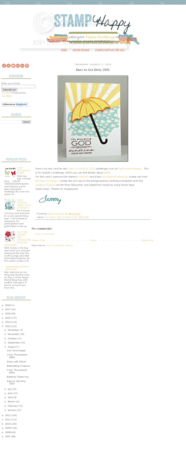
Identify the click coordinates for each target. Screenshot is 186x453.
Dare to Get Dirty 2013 (81, 168)
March (11, 401)
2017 (8, 309)
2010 (8, 423)
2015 (8, 317)
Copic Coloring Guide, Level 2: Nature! (23, 203)
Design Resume (81, 50)
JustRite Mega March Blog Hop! (17, 268)
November (14, 334)
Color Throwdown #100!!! (24, 170)
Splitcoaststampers (130, 168)
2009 (8, 428)
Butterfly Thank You (18, 376)
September (14, 342)
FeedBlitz (7, 95)
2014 (8, 322)
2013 (8, 326)
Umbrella (83, 176)
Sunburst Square (45, 184)
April (11, 397)
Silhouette (84, 217)
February (13, 405)
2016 (8, 313)
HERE (107, 172)
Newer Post (38, 240)
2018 (8, 305)
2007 (8, 436)
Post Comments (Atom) (60, 245)
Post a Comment (44, 234)
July (10, 389)
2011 (8, 419)
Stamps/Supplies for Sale (110, 50)
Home (64, 50)
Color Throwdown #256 (17, 356)
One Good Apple (16, 350)
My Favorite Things (46, 180)
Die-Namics (51, 217)
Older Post (148, 240)
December (14, 330)
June (10, 393)
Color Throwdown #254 (17, 371)
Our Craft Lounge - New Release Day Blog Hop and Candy (17, 238)
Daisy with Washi (16, 361)
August (12, 346)
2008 (8, 432)
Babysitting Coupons (18, 365)
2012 (8, 415)
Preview (6, 92)
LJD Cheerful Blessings (115, 176)
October (13, 338)
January (12, 410)
